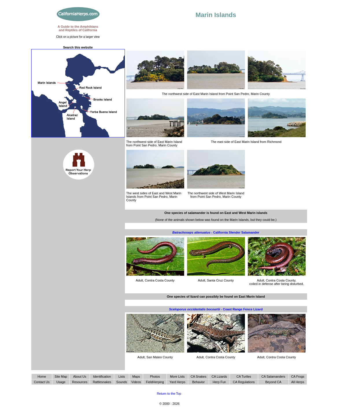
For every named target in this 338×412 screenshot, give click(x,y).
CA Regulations (244, 382)
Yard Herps (177, 382)
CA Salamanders (273, 376)
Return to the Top (169, 393)
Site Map (61, 376)
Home (42, 376)
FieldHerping (155, 382)
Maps (136, 376)
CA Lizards (219, 376)
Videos (136, 382)
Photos (155, 376)
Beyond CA (273, 382)
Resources (79, 382)
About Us (79, 376)
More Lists (177, 376)
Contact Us (41, 382)
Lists (121, 376)
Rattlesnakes (102, 382)
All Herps (297, 382)
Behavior (198, 382)
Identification (102, 376)
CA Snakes (198, 376)
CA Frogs (297, 376)
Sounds (121, 382)
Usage (61, 382)
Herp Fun (219, 382)
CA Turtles (244, 376)
